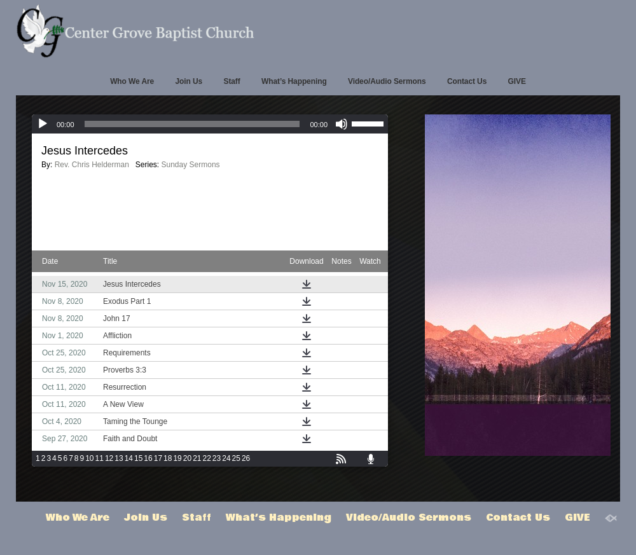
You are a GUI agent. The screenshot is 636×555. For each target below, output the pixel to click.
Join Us (188, 81)
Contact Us (467, 81)
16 (148, 458)
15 (138, 458)
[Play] (42, 124)
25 (236, 458)
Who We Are (132, 81)
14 (129, 458)
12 (109, 458)
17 (158, 458)
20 (187, 458)
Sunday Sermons (191, 164)
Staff (231, 81)
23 (216, 458)
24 (226, 458)
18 (167, 458)
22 (207, 458)
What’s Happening (294, 81)
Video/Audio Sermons (387, 81)
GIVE (517, 81)
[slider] (192, 124)
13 (118, 458)
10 (89, 458)
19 (177, 458)
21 (197, 458)
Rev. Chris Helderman (92, 164)
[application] (210, 124)
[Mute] (341, 124)
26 (246, 458)
